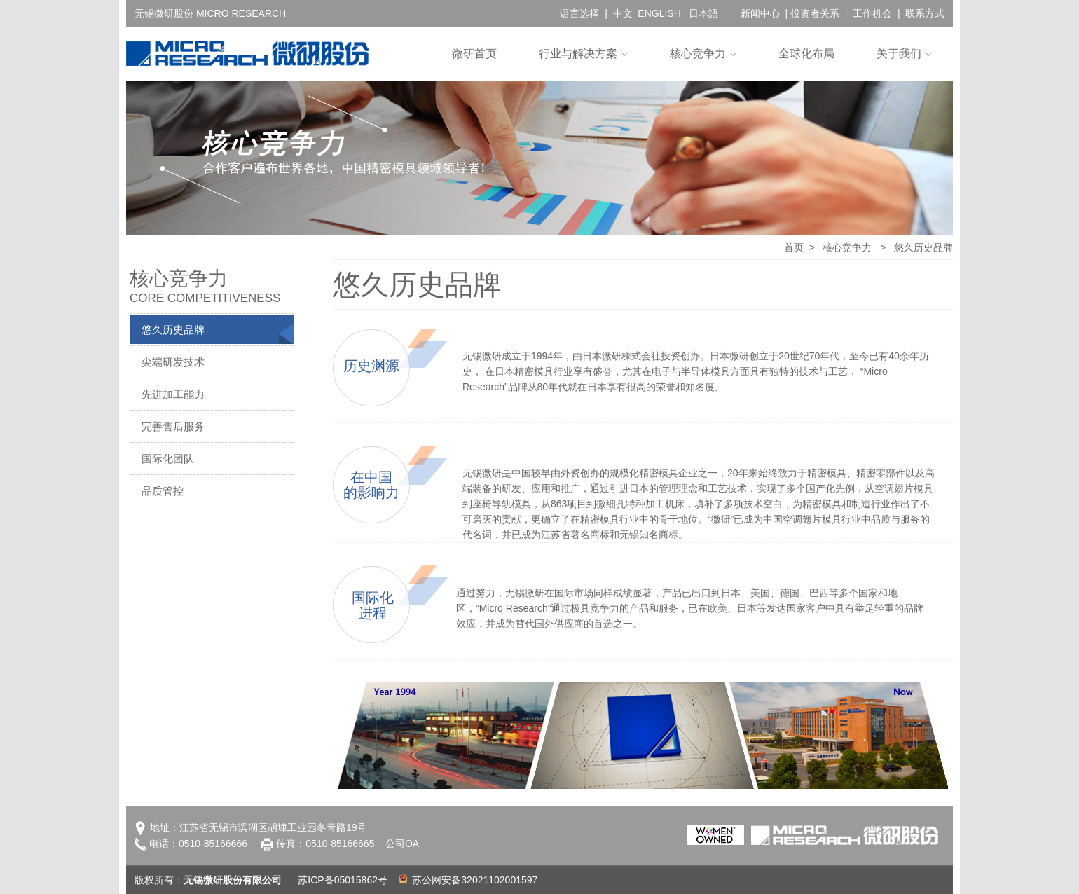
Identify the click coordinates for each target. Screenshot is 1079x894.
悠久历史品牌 (173, 330)
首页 (794, 247)
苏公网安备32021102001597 (468, 880)
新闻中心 (760, 13)
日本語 (703, 13)
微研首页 (474, 54)
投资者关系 (814, 13)
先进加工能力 (173, 394)
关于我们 (899, 54)
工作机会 (872, 13)
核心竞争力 (698, 54)
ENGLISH (659, 13)
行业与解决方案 (578, 54)
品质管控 (163, 491)
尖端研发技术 (173, 362)
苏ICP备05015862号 (342, 880)
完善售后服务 (173, 426)
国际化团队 (168, 459)
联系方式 (924, 13)
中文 (623, 13)
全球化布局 (806, 54)
